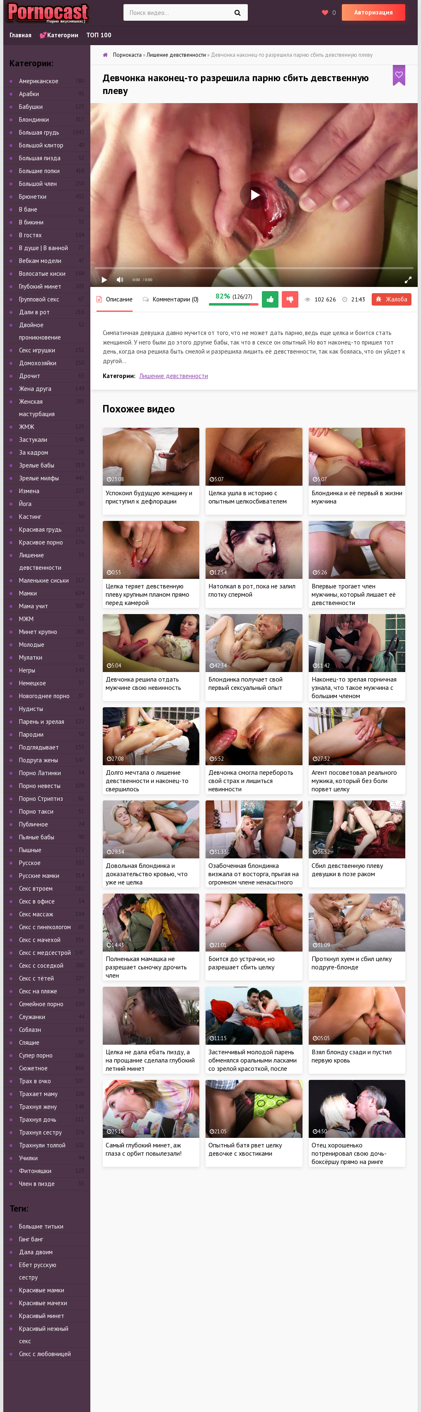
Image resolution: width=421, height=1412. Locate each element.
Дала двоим (36, 1252)
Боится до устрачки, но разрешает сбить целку (241, 962)
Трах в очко (35, 1081)
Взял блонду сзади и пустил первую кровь (352, 1056)
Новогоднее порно (44, 696)
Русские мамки (39, 875)
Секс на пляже (38, 991)
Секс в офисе (37, 901)
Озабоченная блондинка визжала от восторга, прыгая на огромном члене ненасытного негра (253, 877)
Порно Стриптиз (41, 798)
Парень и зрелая (41, 721)
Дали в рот (34, 312)
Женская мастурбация (37, 408)
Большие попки (39, 171)
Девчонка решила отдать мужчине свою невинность (143, 683)
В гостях (30, 235)
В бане (28, 209)
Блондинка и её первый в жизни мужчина (357, 497)
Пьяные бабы (36, 837)
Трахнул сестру (40, 1132)
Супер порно (36, 1055)
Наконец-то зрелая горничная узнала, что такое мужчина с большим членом (354, 687)
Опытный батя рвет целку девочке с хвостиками (245, 1149)
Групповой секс (39, 299)
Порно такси (36, 811)
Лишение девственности (173, 376)
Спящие (29, 1042)
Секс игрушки (37, 350)
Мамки (28, 593)
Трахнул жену (38, 1107)
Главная (20, 35)
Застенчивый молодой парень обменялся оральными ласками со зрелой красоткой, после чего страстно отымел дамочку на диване (253, 1068)
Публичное (33, 824)
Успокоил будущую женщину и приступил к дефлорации (149, 497)
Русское (30, 863)
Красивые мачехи (43, 1303)
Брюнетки (32, 196)
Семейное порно (41, 1004)
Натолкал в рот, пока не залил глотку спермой (251, 590)
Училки (28, 1158)
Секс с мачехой (39, 940)
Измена (29, 491)
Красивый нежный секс (43, 1335)
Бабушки (31, 107)
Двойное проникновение (40, 331)
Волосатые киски (42, 273)
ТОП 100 (98, 35)
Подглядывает (39, 747)
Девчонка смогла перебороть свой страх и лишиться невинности (250, 780)
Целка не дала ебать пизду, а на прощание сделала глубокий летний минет (150, 1060)
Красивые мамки (41, 1290)
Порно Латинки (40, 773)
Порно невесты (39, 786)
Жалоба (391, 299)
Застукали (33, 439)
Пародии (31, 734)
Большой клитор (41, 145)
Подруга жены (38, 760)
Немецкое (32, 683)
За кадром (33, 452)
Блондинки (34, 119)
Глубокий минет (40, 286)
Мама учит (33, 606)
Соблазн (30, 1030)
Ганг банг (31, 1239)
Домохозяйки (37, 363)
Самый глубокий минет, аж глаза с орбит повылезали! (143, 1149)
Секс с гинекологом (45, 927)
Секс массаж (36, 914)
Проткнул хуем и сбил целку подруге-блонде (352, 962)
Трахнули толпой (42, 1145)
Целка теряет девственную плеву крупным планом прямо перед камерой (147, 594)
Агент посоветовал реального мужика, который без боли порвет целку (354, 780)
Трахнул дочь (37, 1119)
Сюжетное (33, 1068)
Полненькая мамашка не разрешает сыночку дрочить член (146, 966)
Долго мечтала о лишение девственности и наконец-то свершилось (147, 780)
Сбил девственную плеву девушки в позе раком (347, 869)
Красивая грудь (40, 529)
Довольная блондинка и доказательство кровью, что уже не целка (147, 873)
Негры (27, 670)
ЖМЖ (26, 427)
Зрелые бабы (36, 465)
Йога (25, 504)
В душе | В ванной (43, 248)
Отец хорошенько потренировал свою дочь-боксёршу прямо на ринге (349, 1153)
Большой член (38, 184)
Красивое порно (41, 542)
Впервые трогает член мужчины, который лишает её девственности (354, 594)
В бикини (31, 222)
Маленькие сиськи (44, 580)
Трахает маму (38, 1094)
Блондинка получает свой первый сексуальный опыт (245, 683)
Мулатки (30, 657)
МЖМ (26, 619)
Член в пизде (37, 1184)
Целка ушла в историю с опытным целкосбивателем (247, 497)
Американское (38, 81)
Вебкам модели (40, 261)
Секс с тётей (36, 978)
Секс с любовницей (45, 1354)
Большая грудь (39, 132)
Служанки (32, 1017)
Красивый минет (41, 1316)
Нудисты (31, 709)
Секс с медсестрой (45, 953)
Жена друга (35, 389)
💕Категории (58, 35)
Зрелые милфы (39, 478)
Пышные (30, 850)
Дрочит (29, 376)
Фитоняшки (35, 1171)
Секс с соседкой (41, 965)
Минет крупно (38, 632)
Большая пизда (39, 158)
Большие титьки (41, 1226)
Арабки (29, 94)
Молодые (31, 644)
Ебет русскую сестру (37, 1271)
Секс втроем (36, 888)
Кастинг (30, 516)
